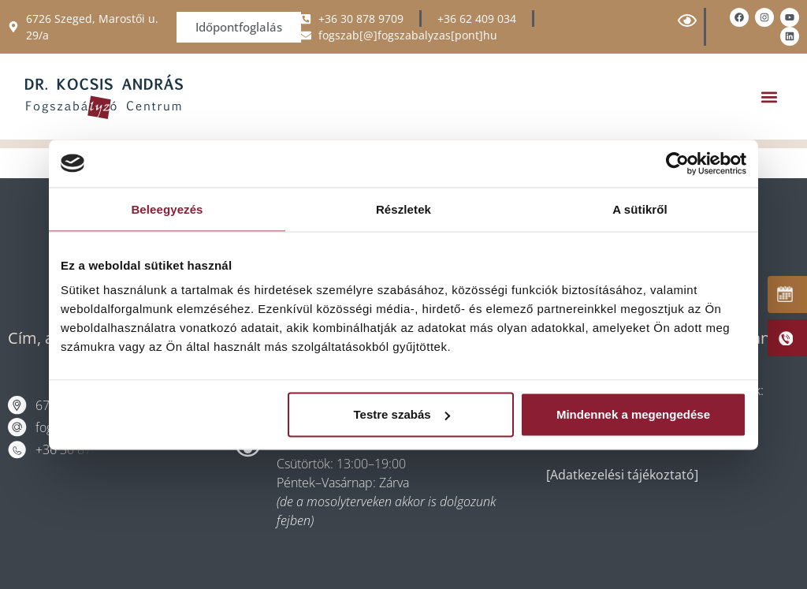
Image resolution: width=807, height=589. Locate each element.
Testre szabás (402, 414)
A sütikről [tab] (640, 208)
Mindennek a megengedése (633, 414)
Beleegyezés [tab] (167, 208)
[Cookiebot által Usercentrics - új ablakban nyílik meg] (677, 163)
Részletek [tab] (403, 208)
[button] (769, 97)
